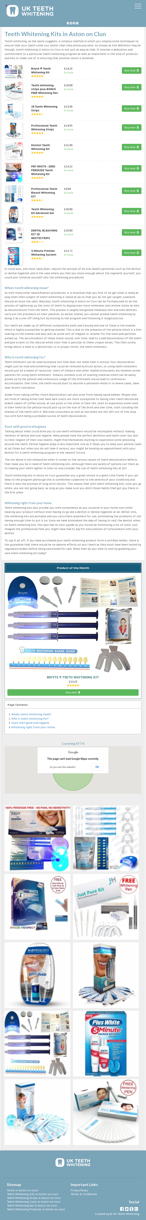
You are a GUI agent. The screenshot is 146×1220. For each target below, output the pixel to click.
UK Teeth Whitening (126, 1214)
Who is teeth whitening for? (30, 718)
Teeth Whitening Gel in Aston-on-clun (32, 1205)
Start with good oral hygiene (30, 723)
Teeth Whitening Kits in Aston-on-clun (32, 1194)
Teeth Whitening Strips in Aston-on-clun (34, 1198)
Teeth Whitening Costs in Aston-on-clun (33, 1201)
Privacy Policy (79, 1190)
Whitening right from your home (33, 727)
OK (97, 766)
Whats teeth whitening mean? (31, 714)
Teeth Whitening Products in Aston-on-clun (36, 1209)
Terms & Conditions (84, 1194)
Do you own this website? (63, 767)
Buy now (131, 70)
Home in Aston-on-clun (22, 1190)
